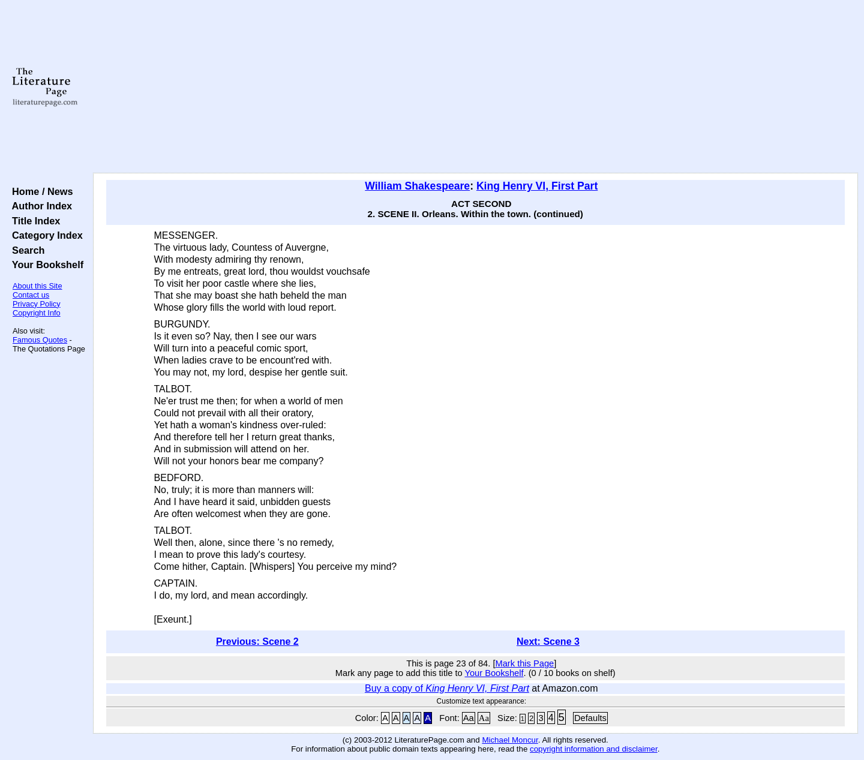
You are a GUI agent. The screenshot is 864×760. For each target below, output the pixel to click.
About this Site (37, 285)
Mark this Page (524, 663)
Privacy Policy (37, 303)
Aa (468, 718)
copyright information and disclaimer (594, 748)
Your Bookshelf (45, 264)
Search (25, 250)
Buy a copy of (447, 688)
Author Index (39, 205)
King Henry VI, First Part (537, 186)
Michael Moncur (510, 739)
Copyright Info (37, 312)
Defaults (590, 718)
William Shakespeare (417, 186)
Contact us (31, 294)
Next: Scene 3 (548, 641)
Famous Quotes (40, 339)
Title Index (33, 220)
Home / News (40, 191)
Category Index (45, 235)
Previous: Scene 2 (257, 641)
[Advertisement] (475, 87)
